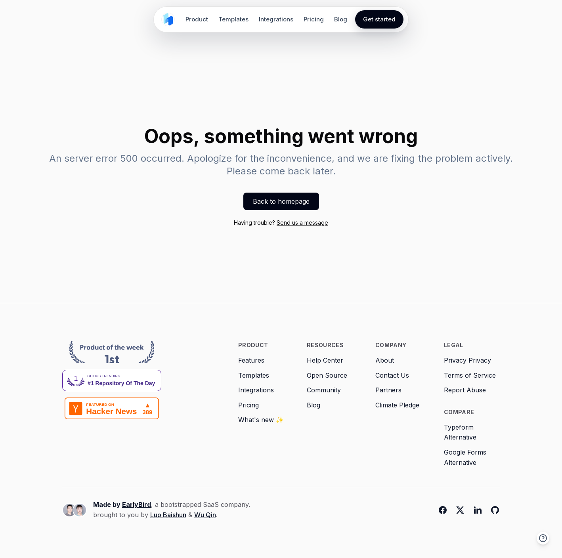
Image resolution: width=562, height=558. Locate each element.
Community (324, 390)
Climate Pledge (397, 405)
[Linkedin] (477, 510)
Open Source (327, 375)
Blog (340, 19)
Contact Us (392, 375)
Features (251, 360)
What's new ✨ (261, 420)
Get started (379, 19)
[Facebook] (442, 510)
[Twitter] (460, 510)
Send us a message (302, 222)
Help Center (325, 360)
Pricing (314, 19)
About (384, 360)
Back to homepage (281, 201)
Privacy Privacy (467, 360)
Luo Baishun (168, 515)
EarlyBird (136, 504)
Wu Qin (205, 515)
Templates (233, 19)
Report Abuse (465, 390)
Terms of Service (470, 375)
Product (196, 19)
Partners (388, 390)
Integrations (276, 19)
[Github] (495, 510)
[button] (543, 538)
